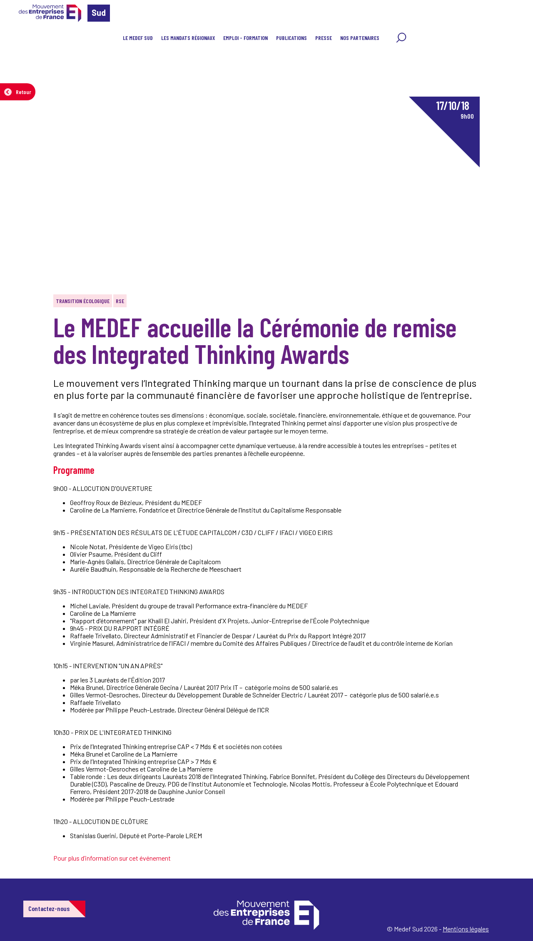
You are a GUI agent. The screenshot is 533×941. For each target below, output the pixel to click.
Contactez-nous (49, 908)
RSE (120, 300)
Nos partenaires (359, 37)
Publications (291, 37)
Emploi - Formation (245, 37)
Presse (323, 37)
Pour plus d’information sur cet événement (112, 858)
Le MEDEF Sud (138, 37)
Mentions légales (466, 929)
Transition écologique (83, 300)
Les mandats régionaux (188, 37)
